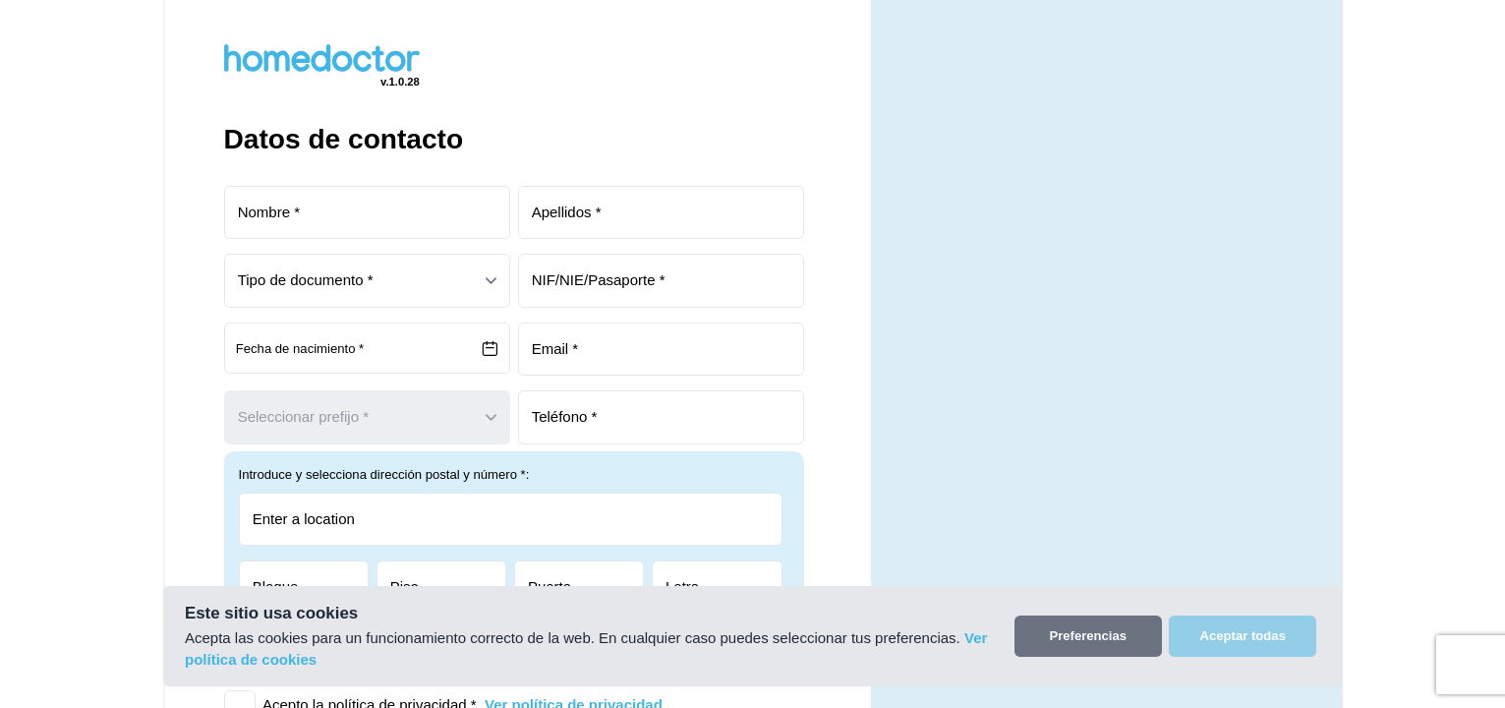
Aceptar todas (1243, 635)
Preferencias (1088, 635)
